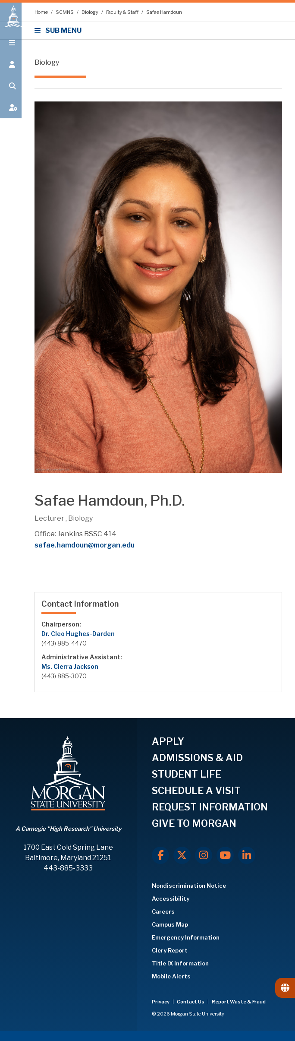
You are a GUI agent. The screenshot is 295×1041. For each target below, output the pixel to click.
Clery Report (170, 950)
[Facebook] (160, 855)
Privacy (161, 1002)
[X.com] (182, 855)
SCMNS (65, 12)
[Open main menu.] (11, 48)
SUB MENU (59, 30)
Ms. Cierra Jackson (69, 666)
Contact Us (191, 1002)
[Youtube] (225, 855)
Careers (163, 911)
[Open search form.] (11, 91)
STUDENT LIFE (186, 774)
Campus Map (170, 924)
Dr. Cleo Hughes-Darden (78, 633)
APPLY (168, 741)
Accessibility (170, 898)
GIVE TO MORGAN (194, 823)
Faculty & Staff (122, 12)
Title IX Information (180, 963)
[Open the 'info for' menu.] (11, 70)
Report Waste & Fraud (239, 1002)
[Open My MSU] (11, 113)
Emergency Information (186, 937)
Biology (90, 12)
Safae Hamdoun (164, 12)
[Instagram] (203, 855)
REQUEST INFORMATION (210, 807)
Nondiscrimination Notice (189, 885)
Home (42, 12)
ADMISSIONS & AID (197, 757)
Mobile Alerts (171, 976)
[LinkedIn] (246, 855)
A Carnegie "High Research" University (68, 828)
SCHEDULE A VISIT (196, 790)
